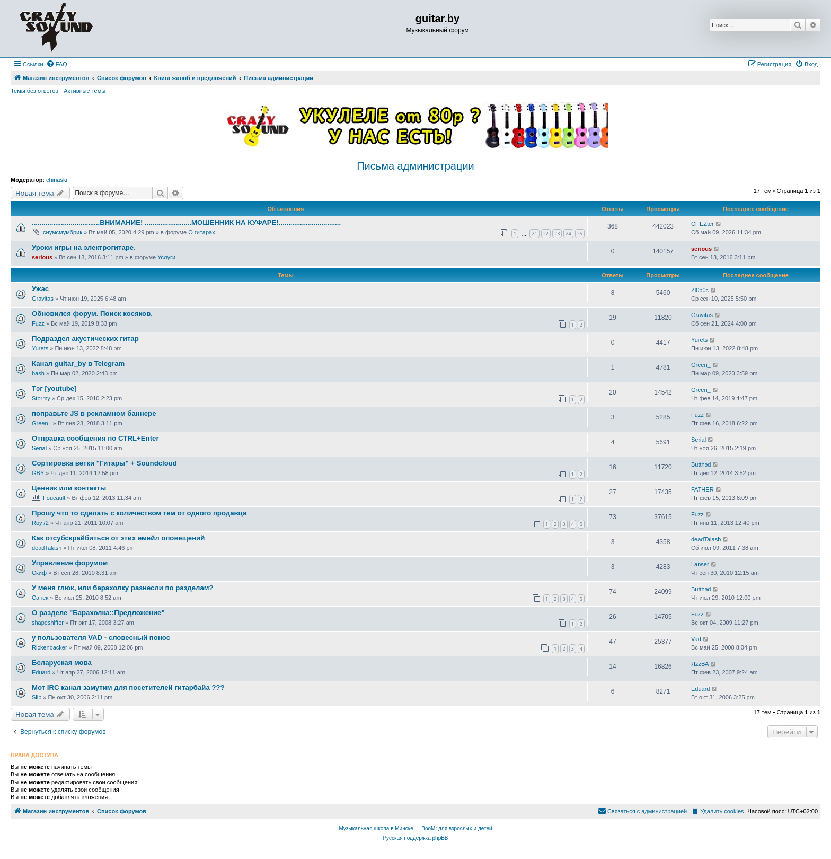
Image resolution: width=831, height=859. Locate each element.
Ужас (40, 289)
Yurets (40, 348)
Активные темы (84, 90)
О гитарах (201, 232)
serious (42, 257)
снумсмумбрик (62, 232)
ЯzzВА (700, 664)
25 (579, 233)
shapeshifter (48, 622)
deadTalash (46, 548)
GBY (38, 473)
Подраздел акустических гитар (85, 339)
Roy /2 (40, 523)
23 (557, 233)
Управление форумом (70, 563)
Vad (696, 639)
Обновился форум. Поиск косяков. (92, 314)
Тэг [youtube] (54, 388)
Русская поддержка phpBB (415, 838)
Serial (39, 448)
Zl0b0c (700, 290)
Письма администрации (415, 166)
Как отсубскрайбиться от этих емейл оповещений (118, 538)
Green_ (701, 365)
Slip (36, 697)
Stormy (41, 398)
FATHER (702, 489)
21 (534, 233)
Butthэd (701, 464)
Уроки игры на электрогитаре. (84, 247)
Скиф (39, 572)
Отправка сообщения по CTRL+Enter (95, 438)
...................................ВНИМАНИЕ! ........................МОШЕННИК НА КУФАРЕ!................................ (186, 222)
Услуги (166, 257)
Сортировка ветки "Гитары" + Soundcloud (104, 463)
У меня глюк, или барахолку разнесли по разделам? (123, 588)
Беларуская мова (62, 663)
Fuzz (38, 323)
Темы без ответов (34, 90)
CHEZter (702, 224)
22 (546, 233)
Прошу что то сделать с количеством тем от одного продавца (139, 513)
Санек (40, 597)
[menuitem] (56, 64)
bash (38, 373)
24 (568, 233)
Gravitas (43, 298)
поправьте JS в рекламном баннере (94, 413)
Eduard (41, 672)
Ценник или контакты (69, 488)
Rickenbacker (49, 647)
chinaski (56, 180)
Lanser (700, 564)
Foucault (54, 498)
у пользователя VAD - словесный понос (101, 638)
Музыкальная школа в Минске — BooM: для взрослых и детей (415, 828)
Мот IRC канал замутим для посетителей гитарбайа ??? (128, 687)
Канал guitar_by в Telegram (78, 363)
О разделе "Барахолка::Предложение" (98, 613)
